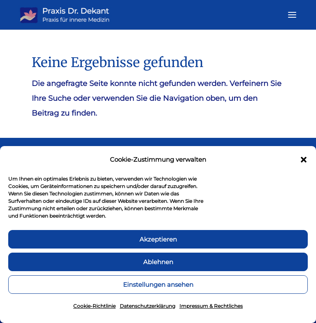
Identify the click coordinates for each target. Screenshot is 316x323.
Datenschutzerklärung (147, 306)
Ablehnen (158, 262)
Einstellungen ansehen (158, 284)
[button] (304, 160)
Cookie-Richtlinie (94, 306)
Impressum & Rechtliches (211, 306)
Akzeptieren (158, 239)
